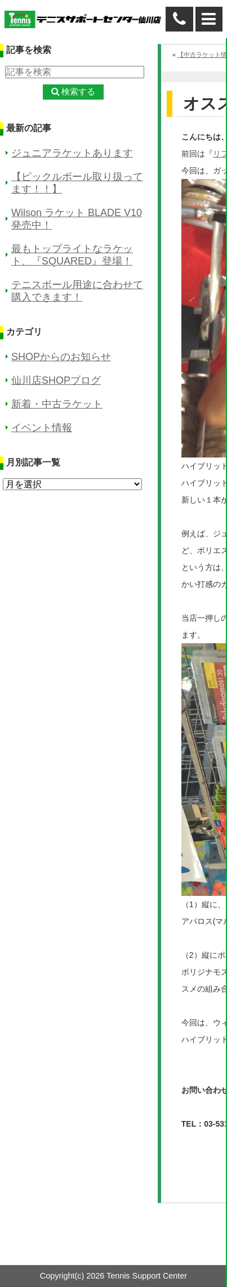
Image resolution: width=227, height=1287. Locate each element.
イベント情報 (41, 427)
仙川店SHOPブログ (56, 380)
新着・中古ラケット (57, 404)
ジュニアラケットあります (72, 153)
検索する (78, 91)
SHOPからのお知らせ (61, 356)
